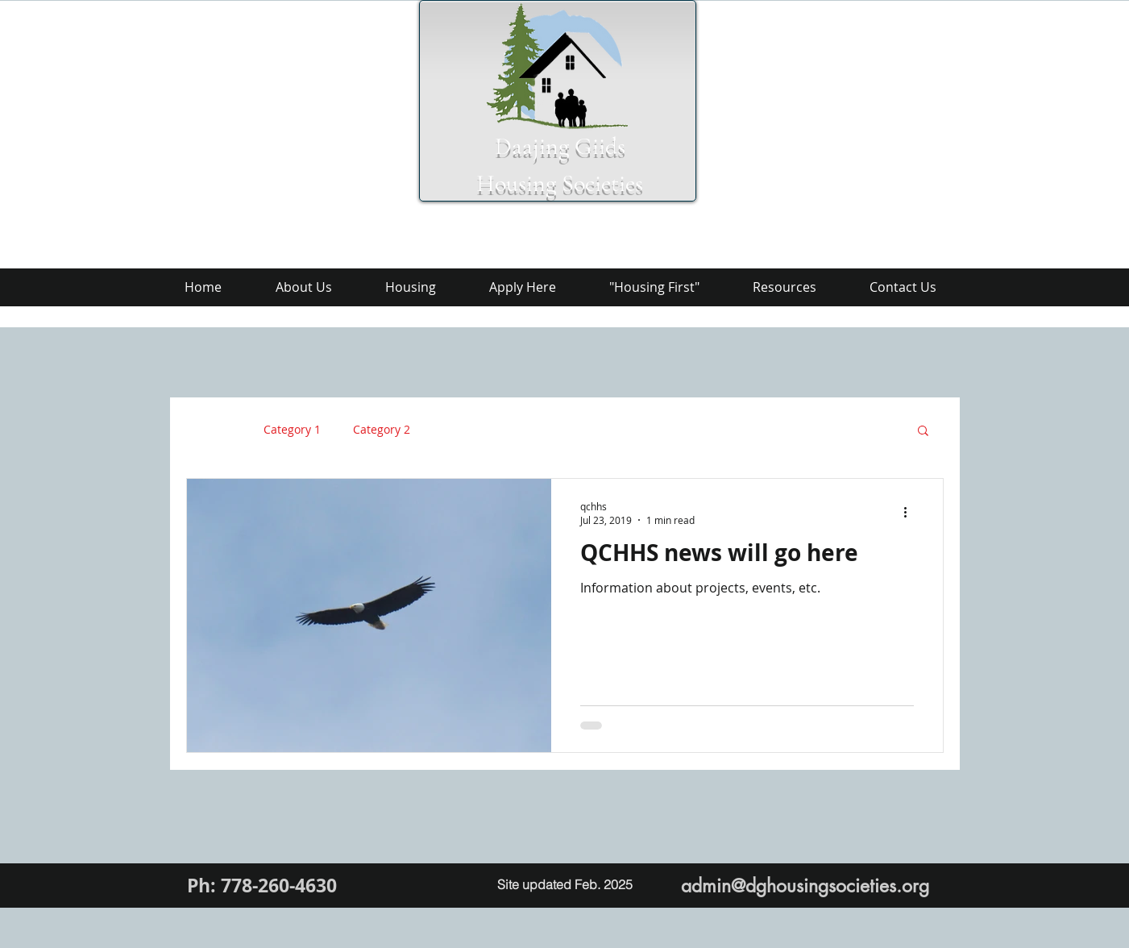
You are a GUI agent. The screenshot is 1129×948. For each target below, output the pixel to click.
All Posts (208, 429)
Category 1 (292, 429)
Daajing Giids (560, 146)
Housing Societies (559, 183)
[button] (923, 431)
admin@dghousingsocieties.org (805, 886)
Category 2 (381, 429)
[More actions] (911, 512)
